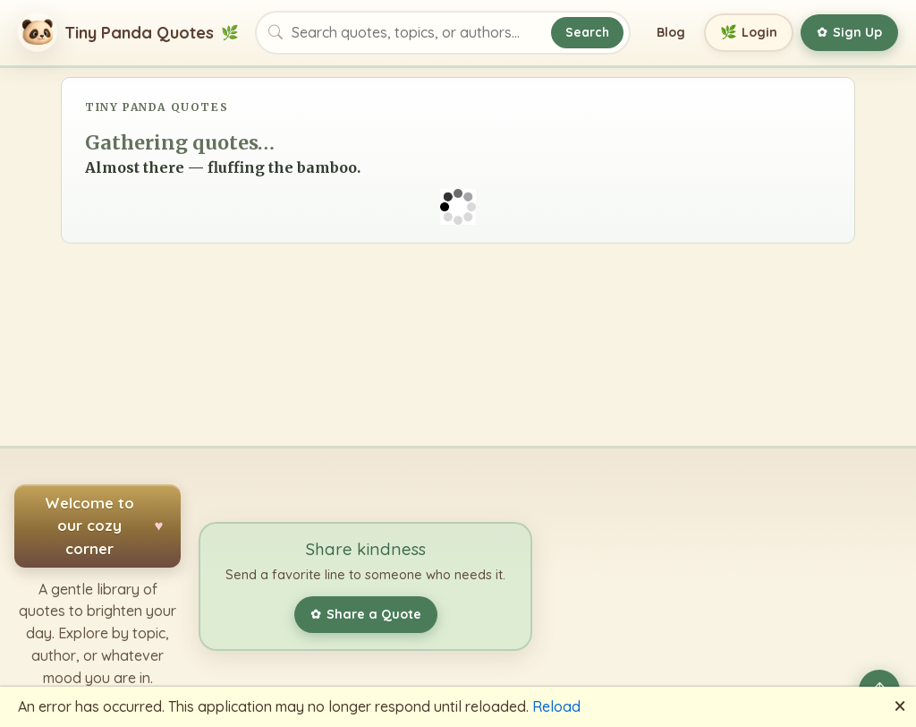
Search (587, 31)
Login (749, 32)
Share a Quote (365, 614)
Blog (671, 32)
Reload (556, 706)
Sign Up (849, 32)
